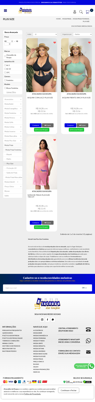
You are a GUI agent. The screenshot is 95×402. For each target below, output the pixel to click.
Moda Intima (13, 127)
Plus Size (86, 21)
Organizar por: (67, 34)
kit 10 (8, 69)
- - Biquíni (8, 154)
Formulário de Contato (69, 352)
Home (58, 19)
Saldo (7, 196)
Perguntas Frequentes (12, 330)
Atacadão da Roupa (11, 56)
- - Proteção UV (11, 168)
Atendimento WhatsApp (69, 341)
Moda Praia (66, 19)
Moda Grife (9, 122)
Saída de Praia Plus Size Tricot (39, 196)
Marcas (36, 372)
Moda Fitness (13, 117)
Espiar (48, 125)
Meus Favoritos (9, 348)
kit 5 (8, 65)
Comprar (35, 125)
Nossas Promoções (41, 369)
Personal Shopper (41, 129)
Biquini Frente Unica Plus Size (76, 98)
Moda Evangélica (13, 108)
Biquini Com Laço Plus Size (40, 98)
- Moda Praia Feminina (13, 150)
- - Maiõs (8, 159)
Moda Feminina (13, 113)
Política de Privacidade (12, 338)
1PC (8, 72)
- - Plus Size (9, 163)
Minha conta (7, 343)
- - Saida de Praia (11, 173)
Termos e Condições (10, 341)
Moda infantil (12, 182)
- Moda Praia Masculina (13, 178)
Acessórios (13, 99)
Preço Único (13, 186)
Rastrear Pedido (9, 351)
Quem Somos (7, 333)
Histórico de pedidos (11, 346)
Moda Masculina (13, 136)
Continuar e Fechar (69, 390)
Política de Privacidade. (32, 394)
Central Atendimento (68, 329)
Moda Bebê (13, 104)
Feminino (9, 80)
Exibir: (30, 34)
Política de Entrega (10, 335)
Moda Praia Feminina (81, 19)
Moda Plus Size (13, 140)
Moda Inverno (13, 131)
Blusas (7, 191)
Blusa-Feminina (12, 88)
